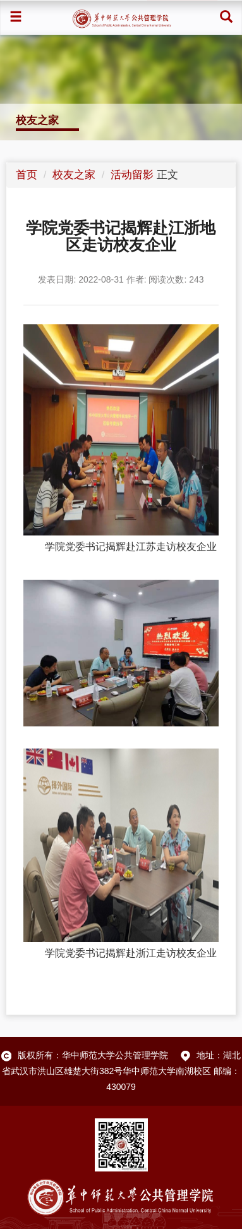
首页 (26, 175)
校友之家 (73, 175)
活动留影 (132, 175)
